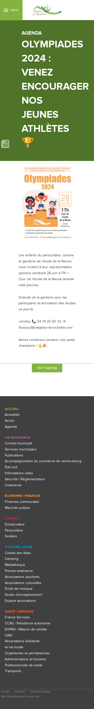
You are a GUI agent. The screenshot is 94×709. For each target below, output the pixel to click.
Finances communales (22, 502)
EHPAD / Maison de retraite (26, 629)
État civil (11, 467)
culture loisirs (19, 547)
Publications (14, 455)
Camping (11, 559)
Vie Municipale (17, 438)
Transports (13, 671)
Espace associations (20, 601)
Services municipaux (21, 449)
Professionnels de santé (23, 665)
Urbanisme (13, 485)
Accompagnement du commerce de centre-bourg (43, 461)
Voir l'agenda (47, 368)
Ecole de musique (19, 588)
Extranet (20, 691)
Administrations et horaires (25, 659)
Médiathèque (15, 565)
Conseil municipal (18, 443)
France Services (17, 617)
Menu (11, 10)
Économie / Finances (22, 496)
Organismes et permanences (27, 653)
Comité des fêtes (18, 553)
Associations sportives (22, 577)
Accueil (12, 409)
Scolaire (11, 536)
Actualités (12, 414)
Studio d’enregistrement (23, 595)
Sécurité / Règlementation (25, 479)
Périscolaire (14, 530)
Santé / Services (19, 612)
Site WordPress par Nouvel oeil (20, 696)
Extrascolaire (15, 524)
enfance (12, 518)
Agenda (11, 427)
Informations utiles (19, 473)
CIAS (8, 635)
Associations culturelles (23, 583)
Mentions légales (40, 691)
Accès (9, 421)
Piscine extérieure (19, 571)
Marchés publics (17, 508)
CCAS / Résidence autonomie (27, 623)
